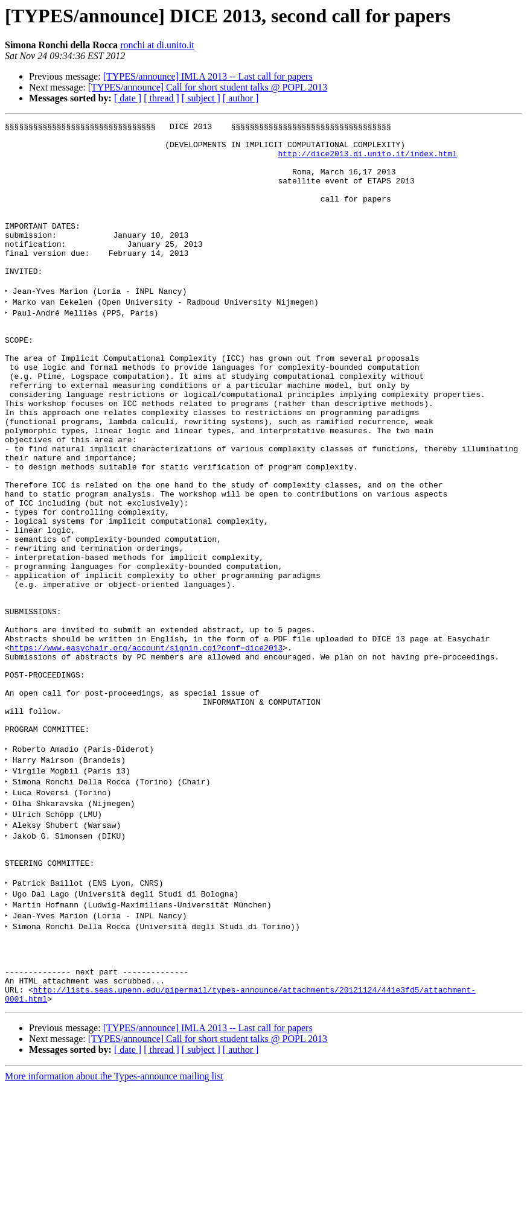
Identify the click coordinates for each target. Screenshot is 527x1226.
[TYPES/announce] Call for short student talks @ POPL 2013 (207, 87)
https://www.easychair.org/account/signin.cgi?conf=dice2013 (146, 747)
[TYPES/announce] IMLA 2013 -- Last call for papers (208, 76)
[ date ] (127, 98)
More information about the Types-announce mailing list (114, 1215)
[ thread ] (161, 98)
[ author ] (241, 98)
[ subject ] (201, 98)
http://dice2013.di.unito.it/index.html (367, 160)
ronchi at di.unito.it (157, 45)
